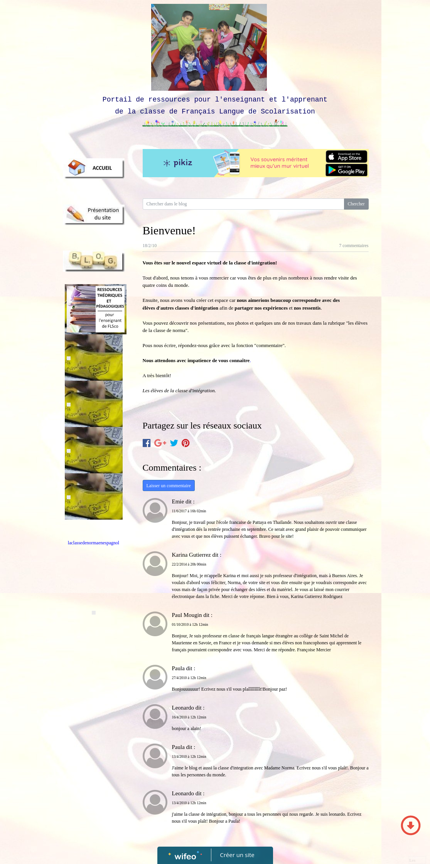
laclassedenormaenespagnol (93, 543)
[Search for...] (243, 204)
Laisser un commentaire (169, 485)
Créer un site (237, 855)
